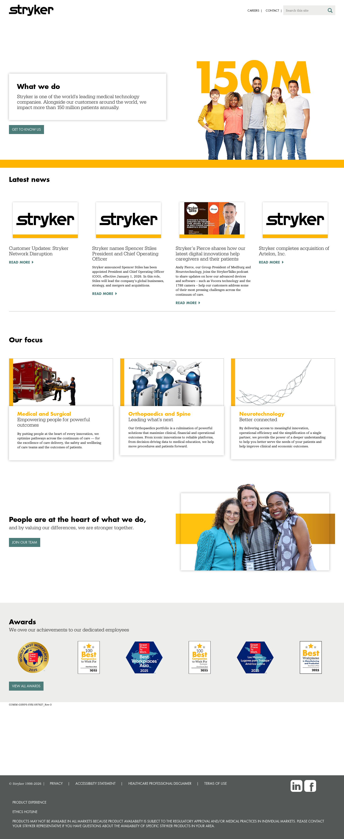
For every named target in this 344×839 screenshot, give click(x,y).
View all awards (26, 686)
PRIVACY (56, 783)
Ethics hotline (25, 812)
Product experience (29, 802)
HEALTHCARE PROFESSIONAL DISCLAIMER (160, 783)
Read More (19, 262)
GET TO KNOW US (26, 129)
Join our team (24, 542)
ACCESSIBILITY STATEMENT (95, 783)
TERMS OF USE (215, 783)
